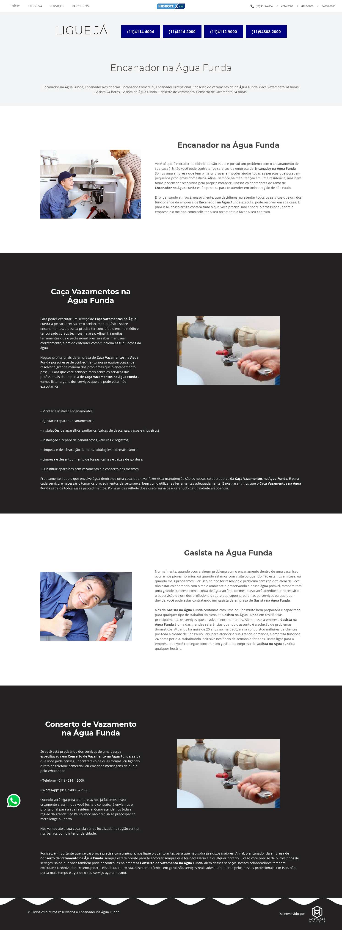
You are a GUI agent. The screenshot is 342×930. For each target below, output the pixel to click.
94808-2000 (328, 6)
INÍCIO (15, 6)
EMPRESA (35, 6)
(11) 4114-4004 (264, 6)
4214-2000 (287, 6)
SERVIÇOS (57, 6)
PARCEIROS (80, 6)
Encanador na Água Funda (99, 912)
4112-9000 (307, 6)
